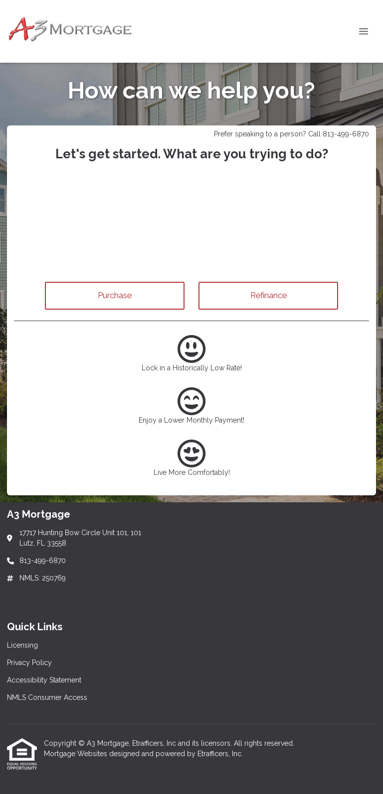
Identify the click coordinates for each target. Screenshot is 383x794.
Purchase (115, 295)
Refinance (268, 295)
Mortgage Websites (76, 754)
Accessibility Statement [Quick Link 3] (44, 680)
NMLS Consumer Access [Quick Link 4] (47, 697)
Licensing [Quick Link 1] (22, 645)
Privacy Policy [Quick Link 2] (29, 663)
